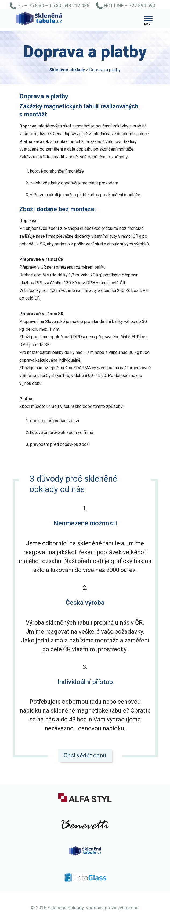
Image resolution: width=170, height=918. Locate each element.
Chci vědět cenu (85, 755)
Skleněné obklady (67, 69)
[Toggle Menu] (148, 18)
